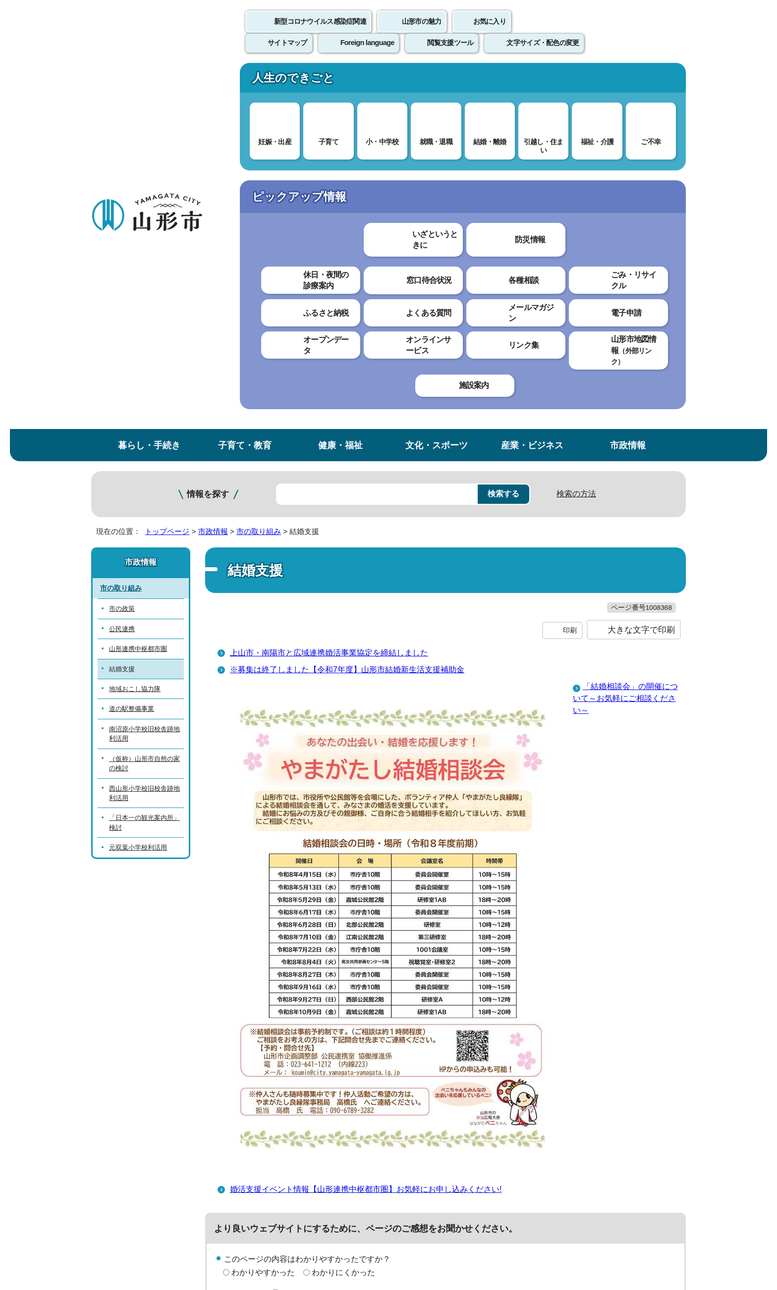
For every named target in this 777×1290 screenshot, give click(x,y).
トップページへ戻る (652, 1029)
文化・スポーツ (436, 81)
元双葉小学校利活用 (138, 483)
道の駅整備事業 (131, 344)
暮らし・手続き (149, 81)
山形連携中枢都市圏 (138, 284)
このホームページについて (146, 1060)
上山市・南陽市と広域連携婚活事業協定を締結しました (329, 309)
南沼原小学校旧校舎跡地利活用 (144, 369)
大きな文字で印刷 (641, 286)
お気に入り (489, 32)
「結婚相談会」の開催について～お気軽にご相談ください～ (625, 354)
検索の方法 (576, 129)
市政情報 (628, 81)
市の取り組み (258, 167)
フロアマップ (126, 1208)
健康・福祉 (340, 81)
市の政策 (122, 244)
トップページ (167, 167)
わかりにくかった (343, 928)
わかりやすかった (263, 928)
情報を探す (208, 130)
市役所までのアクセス (210, 1208)
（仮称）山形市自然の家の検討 (144, 399)
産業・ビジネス (532, 81)
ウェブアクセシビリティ (399, 1060)
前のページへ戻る (570, 1029)
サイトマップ (496, 1060)
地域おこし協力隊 (135, 324)
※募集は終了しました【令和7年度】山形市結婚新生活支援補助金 (347, 326)
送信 (447, 985)
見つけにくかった (343, 963)
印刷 (570, 286)
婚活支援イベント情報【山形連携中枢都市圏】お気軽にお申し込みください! (365, 845)
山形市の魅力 (422, 32)
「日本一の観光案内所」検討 (144, 458)
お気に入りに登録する (642, 190)
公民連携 (122, 265)
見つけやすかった (263, 963)
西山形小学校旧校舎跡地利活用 (144, 428)
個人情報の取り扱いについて (274, 1060)
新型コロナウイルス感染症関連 (320, 32)
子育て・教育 (245, 81)
